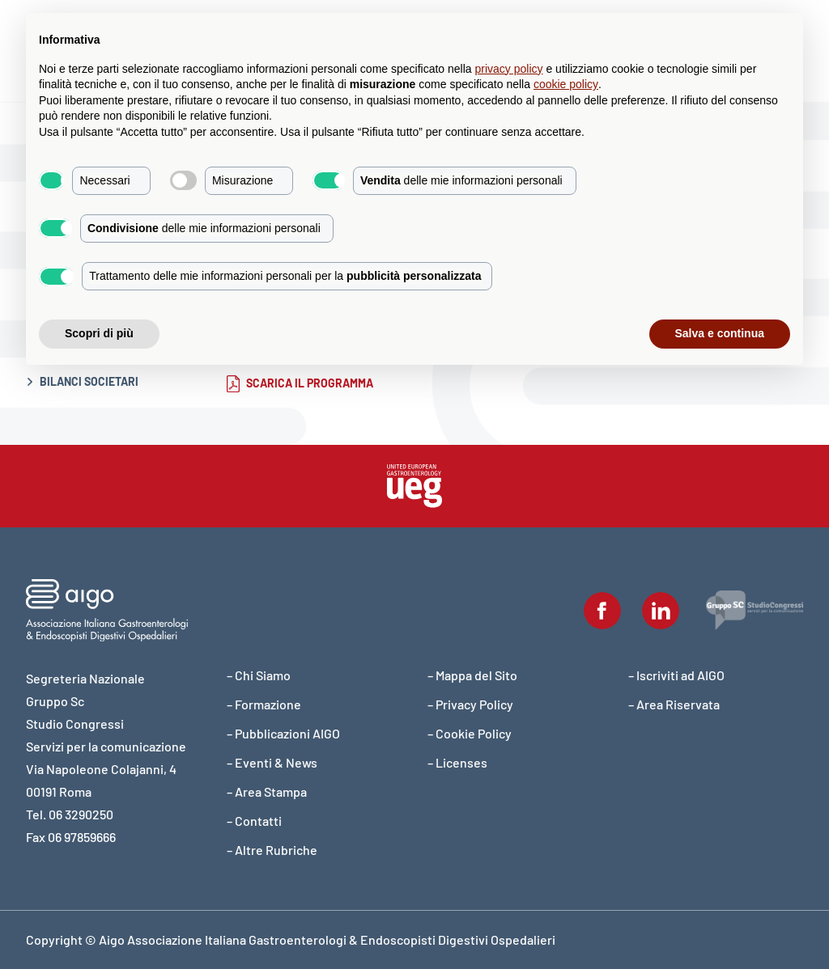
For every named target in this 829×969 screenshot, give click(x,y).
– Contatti (254, 820)
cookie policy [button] (566, 84)
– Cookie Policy (469, 733)
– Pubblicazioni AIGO (283, 733)
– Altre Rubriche (272, 849)
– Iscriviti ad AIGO (676, 675)
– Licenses (457, 762)
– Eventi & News (272, 762)
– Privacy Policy (470, 704)
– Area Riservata (674, 704)
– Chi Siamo (259, 675)
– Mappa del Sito (472, 675)
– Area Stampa (267, 791)
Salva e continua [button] (719, 333)
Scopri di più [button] (99, 333)
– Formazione (264, 704)
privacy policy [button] (509, 68)
